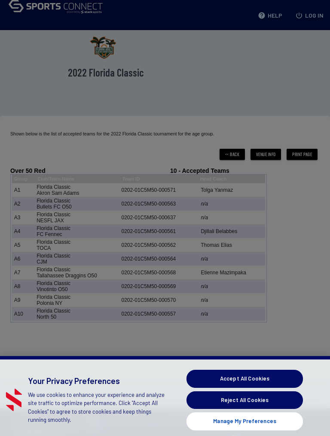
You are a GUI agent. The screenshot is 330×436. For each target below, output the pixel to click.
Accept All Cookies (244, 387)
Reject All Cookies (245, 408)
